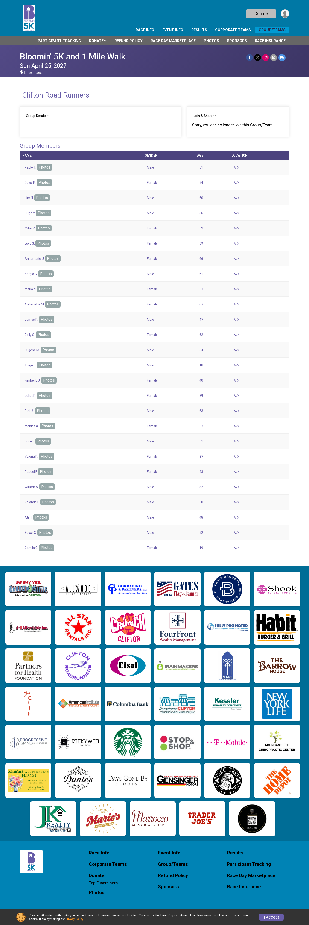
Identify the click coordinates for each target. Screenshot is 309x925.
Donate (261, 13)
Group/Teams (272, 30)
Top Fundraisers (103, 883)
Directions (33, 72)
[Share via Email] (273, 57)
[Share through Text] (282, 57)
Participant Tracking (59, 41)
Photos (211, 41)
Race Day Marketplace (173, 41)
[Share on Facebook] (249, 57)
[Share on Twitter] (257, 57)
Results (199, 30)
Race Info (145, 30)
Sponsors (237, 41)
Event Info (172, 30)
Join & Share (203, 116)
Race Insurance (270, 41)
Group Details (36, 116)
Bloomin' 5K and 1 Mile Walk (72, 57)
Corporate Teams (233, 30)
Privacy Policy (74, 919)
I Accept (271, 917)
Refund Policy (128, 41)
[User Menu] (285, 13)
